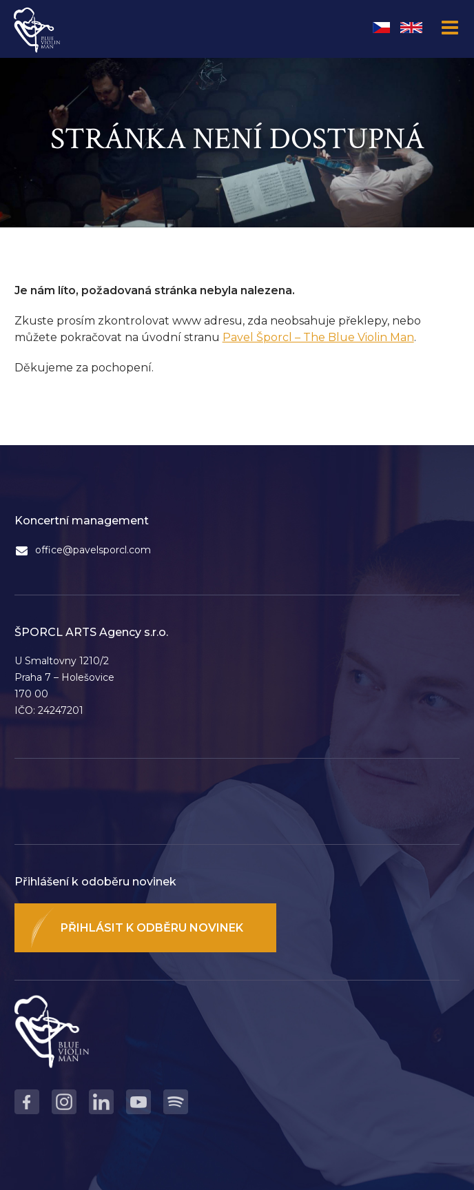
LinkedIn (101, 1101)
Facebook (26, 1101)
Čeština (381, 27)
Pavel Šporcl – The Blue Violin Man (318, 337)
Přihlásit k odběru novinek (152, 927)
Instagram (64, 1101)
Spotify (175, 1101)
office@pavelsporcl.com (93, 550)
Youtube (138, 1101)
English (411, 27)
